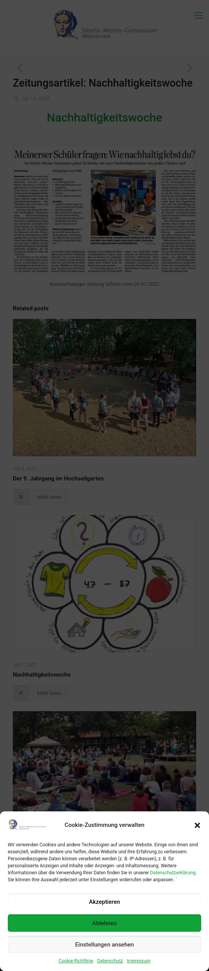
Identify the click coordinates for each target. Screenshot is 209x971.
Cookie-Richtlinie (76, 961)
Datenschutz (110, 961)
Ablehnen (104, 923)
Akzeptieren (104, 901)
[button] (197, 825)
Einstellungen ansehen (104, 944)
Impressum (138, 961)
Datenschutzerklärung (172, 872)
